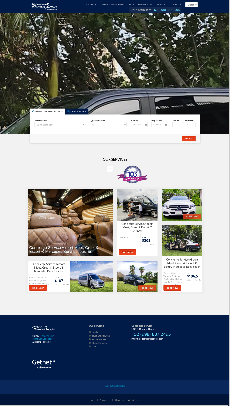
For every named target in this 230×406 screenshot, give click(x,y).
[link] (41, 351)
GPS (94, 346)
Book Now (127, 252)
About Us (119, 400)
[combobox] (191, 4)
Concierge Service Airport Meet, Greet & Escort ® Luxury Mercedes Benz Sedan (182, 263)
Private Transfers (100, 339)
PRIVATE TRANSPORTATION (112, 5)
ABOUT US (161, 5)
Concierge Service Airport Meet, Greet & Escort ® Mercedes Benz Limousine (63, 249)
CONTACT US (175, 5)
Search (188, 138)
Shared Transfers (100, 343)
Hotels (95, 332)
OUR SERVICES (90, 5)
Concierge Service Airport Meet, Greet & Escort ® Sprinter (137, 227)
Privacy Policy (47, 336)
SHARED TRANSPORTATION (140, 5)
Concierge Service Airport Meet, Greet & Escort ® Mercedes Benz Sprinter (49, 267)
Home (92, 400)
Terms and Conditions (42, 339)
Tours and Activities (101, 336)
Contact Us (105, 400)
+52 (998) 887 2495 (166, 9)
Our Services (134, 400)
